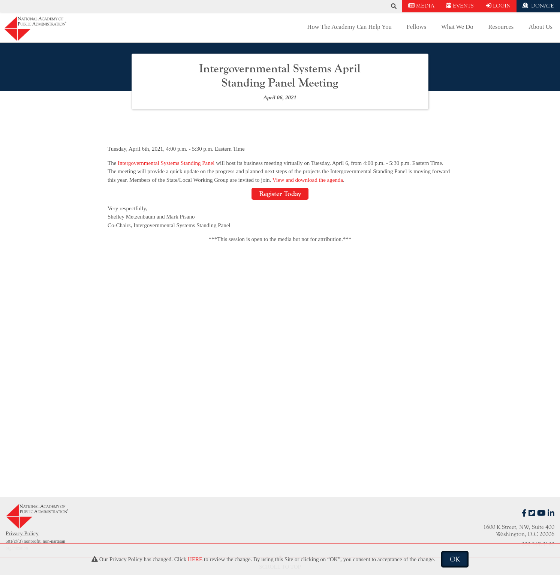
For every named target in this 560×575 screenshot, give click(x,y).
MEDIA (421, 6)
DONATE (538, 6)
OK (455, 559)
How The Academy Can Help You (349, 26)
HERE (195, 559)
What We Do (457, 26)
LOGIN (498, 6)
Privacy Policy (22, 533)
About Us (541, 26)
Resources (501, 26)
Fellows (416, 26)
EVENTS (460, 6)
